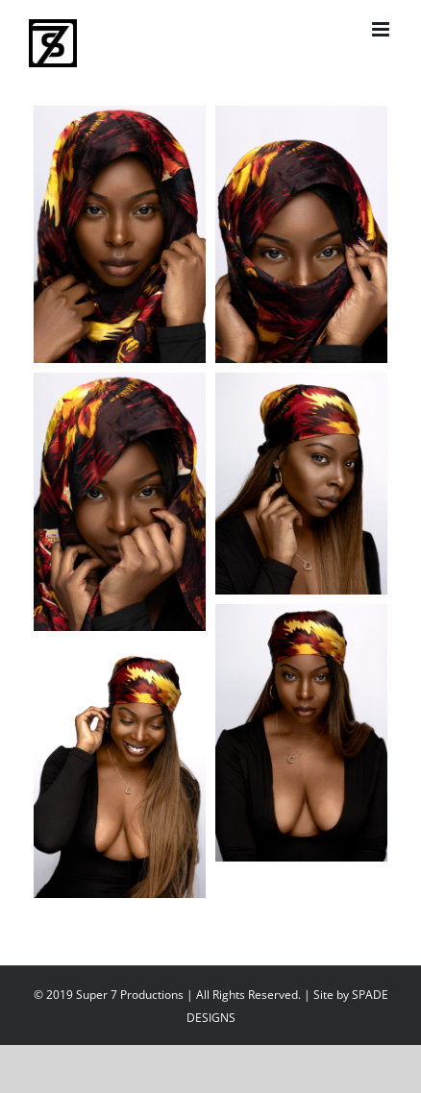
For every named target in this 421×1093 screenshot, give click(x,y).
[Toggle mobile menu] (382, 29)
